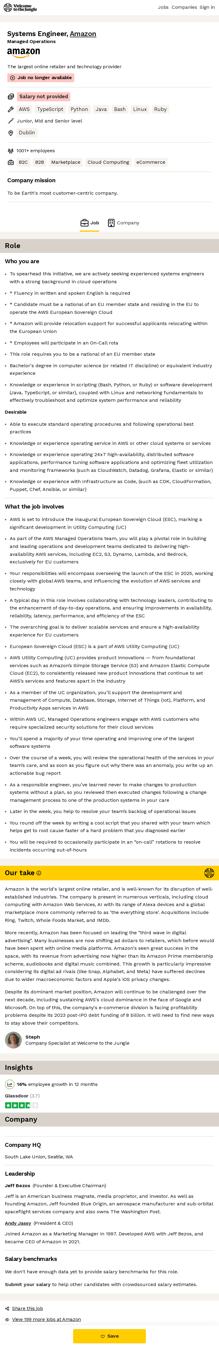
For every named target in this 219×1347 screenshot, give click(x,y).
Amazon (83, 34)
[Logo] (20, 7)
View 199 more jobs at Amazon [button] (43, 1319)
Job (89, 223)
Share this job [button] (24, 1308)
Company (122, 223)
